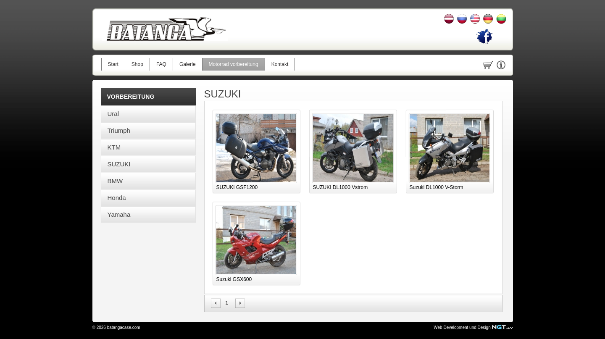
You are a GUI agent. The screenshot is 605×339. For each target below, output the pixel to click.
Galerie (187, 64)
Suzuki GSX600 (234, 279)
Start (113, 64)
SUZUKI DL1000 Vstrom (340, 187)
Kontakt (280, 64)
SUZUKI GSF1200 (237, 187)
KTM (114, 147)
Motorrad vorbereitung (233, 64)
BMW (115, 180)
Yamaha (119, 214)
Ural (113, 113)
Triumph (119, 130)
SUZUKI (119, 164)
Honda (117, 197)
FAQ (161, 64)
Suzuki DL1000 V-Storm (436, 187)
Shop (137, 64)
